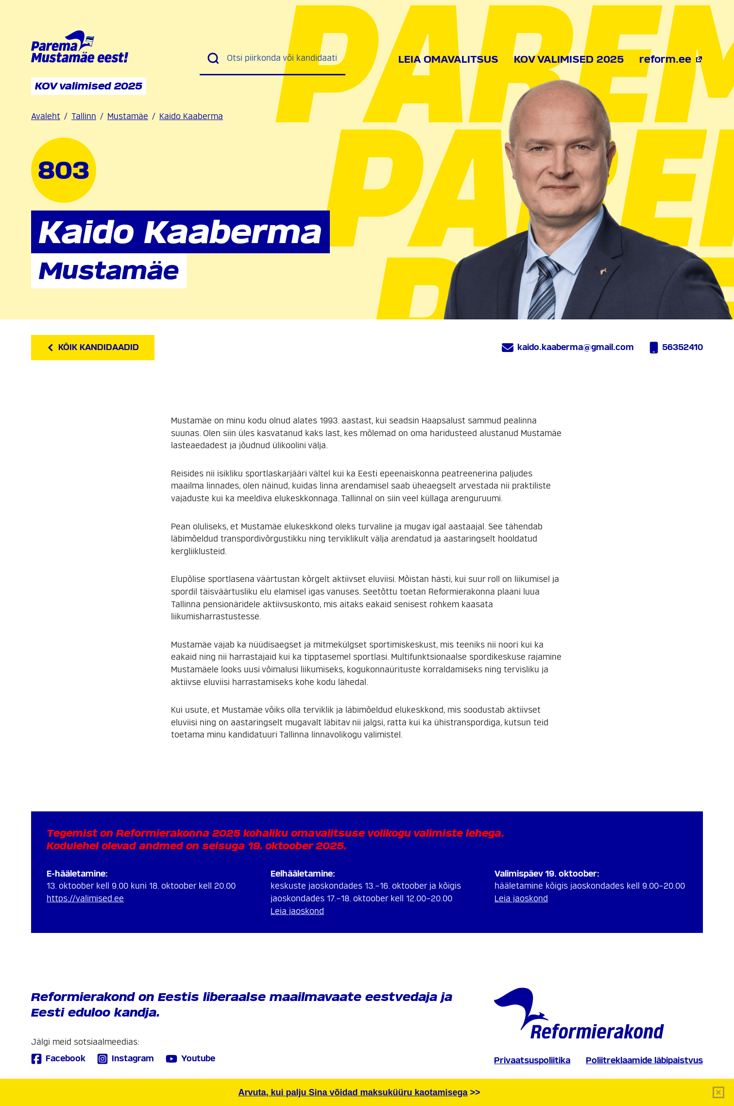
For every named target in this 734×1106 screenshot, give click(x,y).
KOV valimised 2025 (569, 59)
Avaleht (45, 116)
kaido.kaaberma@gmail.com (568, 347)
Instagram (125, 1059)
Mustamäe (127, 116)
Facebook (58, 1059)
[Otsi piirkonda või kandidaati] (282, 58)
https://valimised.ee (85, 898)
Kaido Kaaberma (191, 116)
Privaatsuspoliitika (532, 1060)
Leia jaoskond (297, 911)
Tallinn (83, 116)
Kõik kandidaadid (93, 347)
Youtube (190, 1058)
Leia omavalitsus (448, 59)
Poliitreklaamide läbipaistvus (644, 1060)
